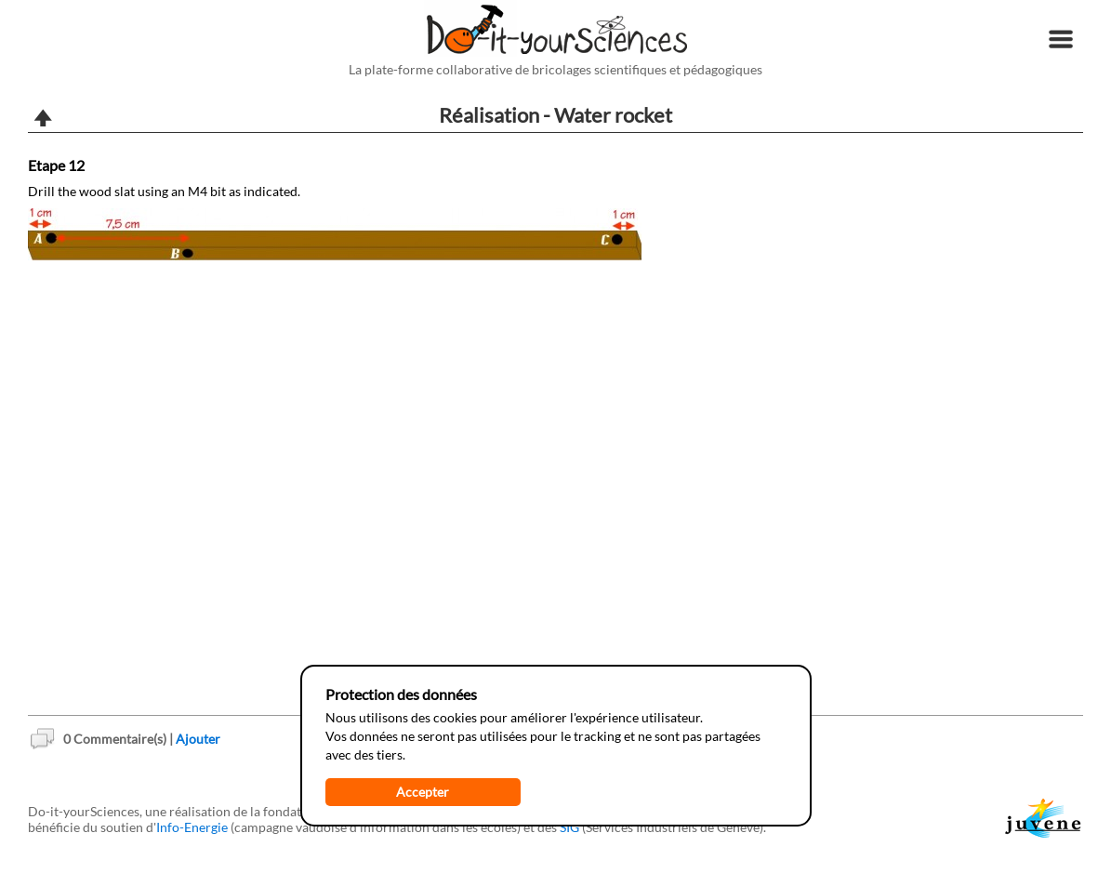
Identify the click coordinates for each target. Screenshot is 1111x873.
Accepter (422, 792)
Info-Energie (192, 827)
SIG (569, 827)
